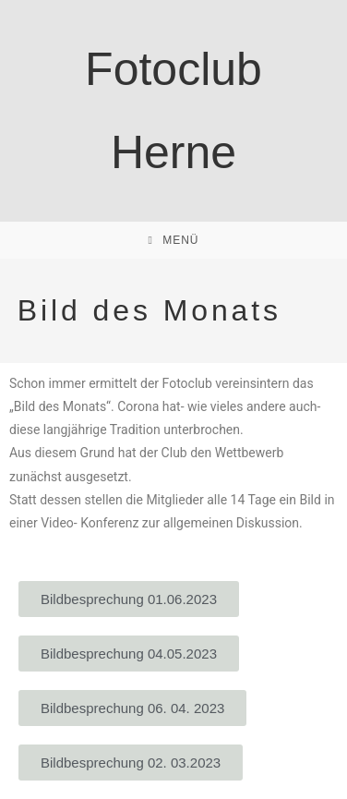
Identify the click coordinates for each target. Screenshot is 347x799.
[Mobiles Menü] (173, 240)
